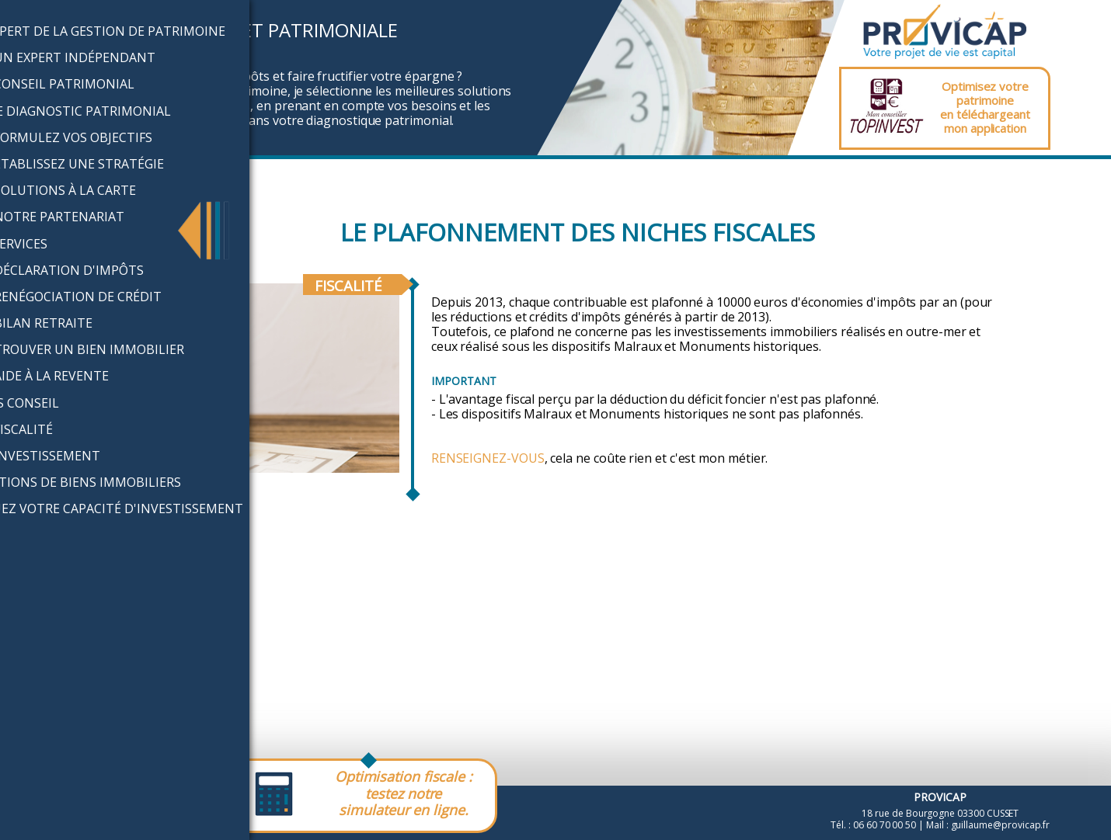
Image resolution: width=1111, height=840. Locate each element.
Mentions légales (59, 810)
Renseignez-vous (488, 458)
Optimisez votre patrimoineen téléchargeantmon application (985, 107)
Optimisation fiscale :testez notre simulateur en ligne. (403, 793)
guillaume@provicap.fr (1000, 824)
